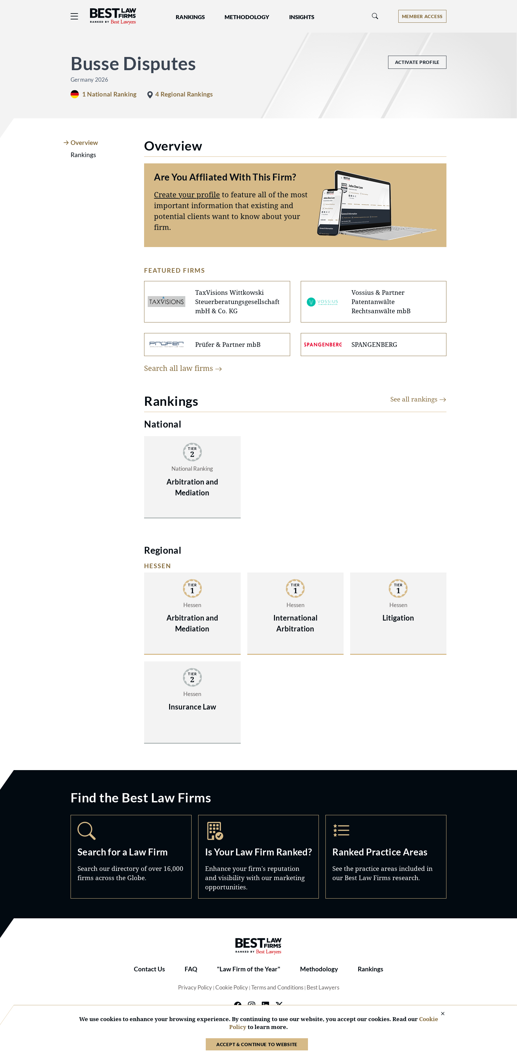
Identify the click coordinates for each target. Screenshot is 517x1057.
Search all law (183, 368)
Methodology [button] (247, 17)
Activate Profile (417, 62)
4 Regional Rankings (184, 94)
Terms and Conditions (277, 987)
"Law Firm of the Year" (248, 969)
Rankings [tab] (83, 154)
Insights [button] (301, 17)
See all (418, 399)
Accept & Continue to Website (256, 1044)
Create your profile (187, 194)
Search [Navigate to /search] (131, 856)
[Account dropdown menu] (422, 16)
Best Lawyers (323, 987)
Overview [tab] (84, 142)
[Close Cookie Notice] (438, 1014)
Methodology (319, 969)
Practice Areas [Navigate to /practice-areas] (386, 856)
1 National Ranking (109, 94)
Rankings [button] (190, 17)
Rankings (370, 969)
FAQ (191, 969)
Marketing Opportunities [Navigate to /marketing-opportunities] (258, 856)
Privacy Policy (195, 987)
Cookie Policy (231, 987)
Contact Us (149, 969)
